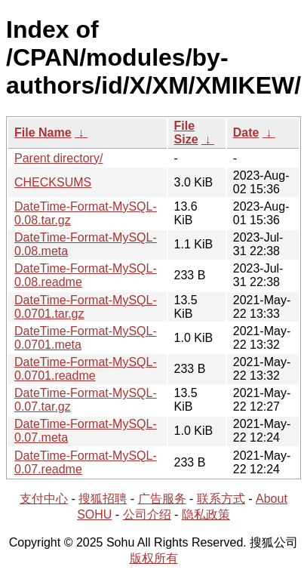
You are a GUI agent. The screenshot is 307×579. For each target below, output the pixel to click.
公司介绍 (147, 514)
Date (246, 132)
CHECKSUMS (52, 182)
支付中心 (44, 498)
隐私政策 (206, 514)
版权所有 (154, 558)
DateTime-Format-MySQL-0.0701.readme (85, 369)
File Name (43, 132)
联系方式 (221, 498)
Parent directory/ (58, 158)
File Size (186, 132)
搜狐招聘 (102, 498)
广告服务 (162, 498)
